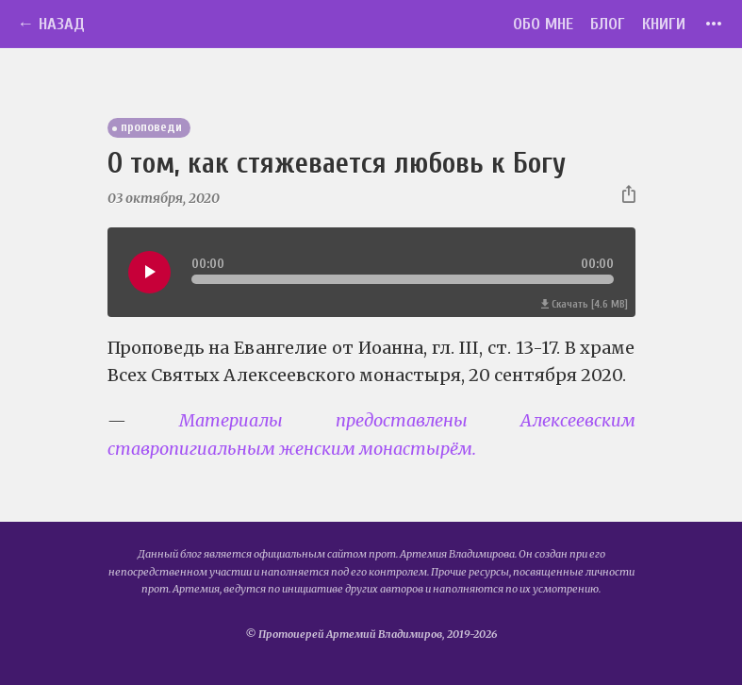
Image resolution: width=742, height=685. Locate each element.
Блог (607, 24)
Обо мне (543, 24)
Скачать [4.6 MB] (584, 304)
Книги (663, 24)
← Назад (51, 24)
